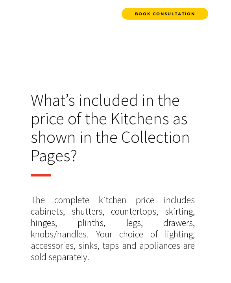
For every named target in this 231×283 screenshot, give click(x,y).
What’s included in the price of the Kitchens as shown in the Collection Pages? (110, 128)
